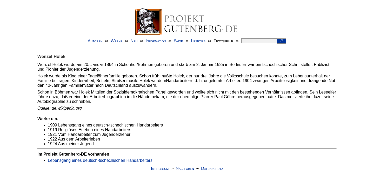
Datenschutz (212, 168)
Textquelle (223, 41)
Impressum (160, 168)
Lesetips (198, 41)
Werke (116, 41)
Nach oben (185, 168)
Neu (134, 41)
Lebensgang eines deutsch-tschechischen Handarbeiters (100, 160)
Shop (178, 41)
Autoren (95, 41)
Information (156, 41)
